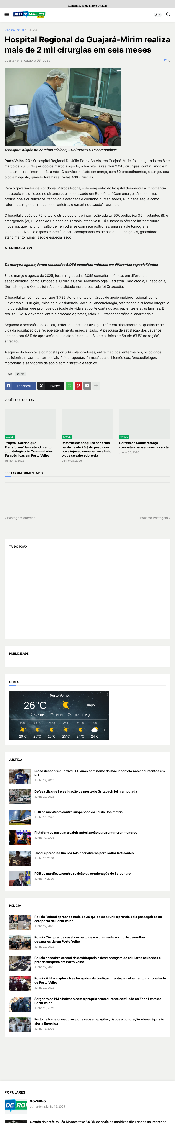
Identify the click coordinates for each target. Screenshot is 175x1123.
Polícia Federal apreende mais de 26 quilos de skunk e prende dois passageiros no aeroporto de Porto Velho (98, 919)
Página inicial (14, 30)
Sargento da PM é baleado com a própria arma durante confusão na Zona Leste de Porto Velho (97, 1001)
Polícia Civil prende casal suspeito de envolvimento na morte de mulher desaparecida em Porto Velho (89, 939)
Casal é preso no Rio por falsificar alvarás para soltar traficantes (84, 853)
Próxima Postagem (154, 518)
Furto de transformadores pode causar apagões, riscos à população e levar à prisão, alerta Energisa (99, 1021)
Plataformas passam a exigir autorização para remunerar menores (85, 832)
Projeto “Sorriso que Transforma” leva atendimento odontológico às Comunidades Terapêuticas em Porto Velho (29, 449)
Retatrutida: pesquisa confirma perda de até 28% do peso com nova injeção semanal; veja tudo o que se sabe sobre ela (86, 449)
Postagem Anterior (21, 518)
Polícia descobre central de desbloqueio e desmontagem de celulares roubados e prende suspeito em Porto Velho (97, 960)
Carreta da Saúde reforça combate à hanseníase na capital (144, 445)
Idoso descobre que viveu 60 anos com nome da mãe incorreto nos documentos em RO (99, 773)
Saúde (32, 30)
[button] (6, 15)
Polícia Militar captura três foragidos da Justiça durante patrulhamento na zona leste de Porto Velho (100, 980)
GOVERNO (38, 1101)
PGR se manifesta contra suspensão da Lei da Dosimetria (78, 812)
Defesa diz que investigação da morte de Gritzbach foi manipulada (85, 791)
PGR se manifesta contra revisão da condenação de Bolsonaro (82, 873)
